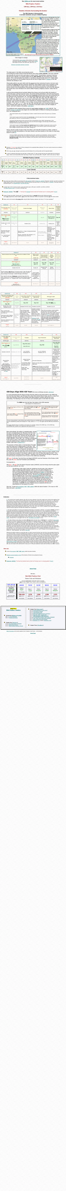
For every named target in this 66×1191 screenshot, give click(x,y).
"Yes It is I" (15, 622)
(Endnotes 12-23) (47, 620)
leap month (56, 520)
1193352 (51, 182)
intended (28, 191)
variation (48, 79)
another (36, 61)
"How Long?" (40, 609)
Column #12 (7, 293)
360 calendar (28, 181)
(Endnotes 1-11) (36, 620)
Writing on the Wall (16, 615)
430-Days (10, 392)
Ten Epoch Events (13, 623)
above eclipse (23, 60)
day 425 (38, 319)
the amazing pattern (18, 551)
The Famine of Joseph (38, 611)
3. (7, 520)
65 (15, 264)
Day (27, 530)
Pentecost (34, 318)
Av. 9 (48, 314)
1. (7, 499)
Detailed (19, 623)
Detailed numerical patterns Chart (14, 555)
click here (30, 106)
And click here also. (24, 183)
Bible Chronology (10, 631)
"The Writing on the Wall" (33, 517)
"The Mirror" (40, 625)
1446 (47, 108)
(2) (15, 132)
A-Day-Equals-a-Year (37, 612)
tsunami (39, 474)
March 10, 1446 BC (40, 181)
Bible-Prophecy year (10, 188)
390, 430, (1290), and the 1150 (39, 614)
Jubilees (42, 472)
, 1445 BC (13, 561)
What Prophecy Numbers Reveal (16, 625)
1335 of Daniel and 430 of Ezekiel (40, 619)
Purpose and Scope (13, 617)
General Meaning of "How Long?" (40, 610)
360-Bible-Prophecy (28, 157)
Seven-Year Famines (13, 624)
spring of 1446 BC (16, 109)
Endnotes (12, 557)
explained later (17, 183)
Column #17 (6, 334)
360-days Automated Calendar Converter (20, 64)
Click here (47, 476)
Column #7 (16, 252)
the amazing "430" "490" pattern (25, 486)
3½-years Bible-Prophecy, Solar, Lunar (41, 617)
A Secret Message (13, 616)
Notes (6, 371)
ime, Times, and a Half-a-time (40, 618)
